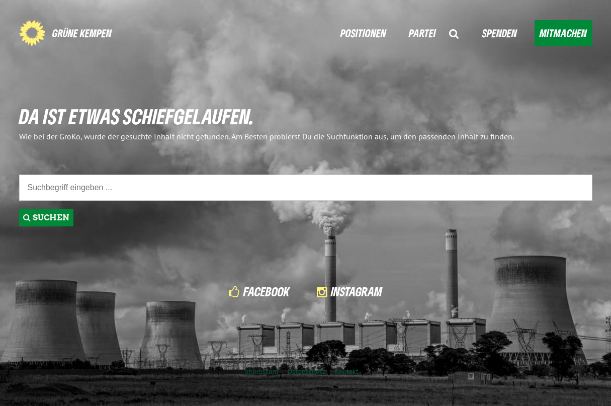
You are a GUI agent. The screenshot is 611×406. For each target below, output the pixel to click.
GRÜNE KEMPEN (82, 33)
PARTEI (422, 33)
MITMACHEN (563, 33)
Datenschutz (306, 371)
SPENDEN (499, 33)
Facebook (266, 291)
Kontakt (346, 371)
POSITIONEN (363, 33)
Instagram (356, 291)
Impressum (261, 371)
